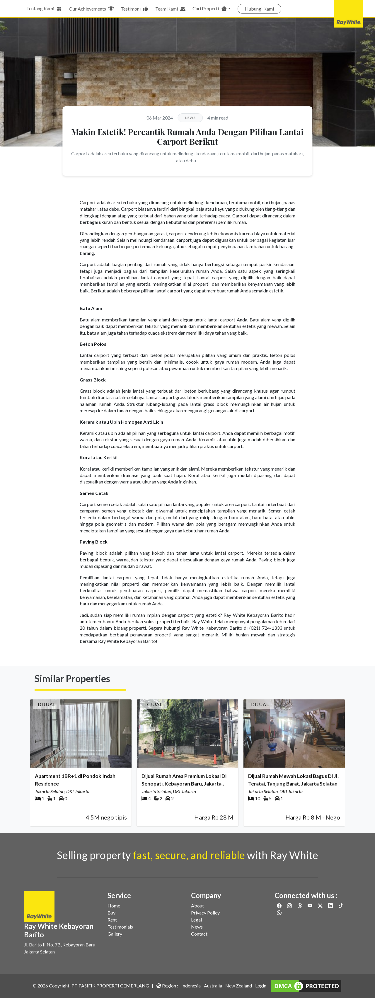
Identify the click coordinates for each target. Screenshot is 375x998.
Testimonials (120, 926)
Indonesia (191, 985)
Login (260, 985)
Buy (111, 912)
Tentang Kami (44, 8)
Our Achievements (91, 9)
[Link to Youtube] (310, 905)
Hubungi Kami (259, 8)
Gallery (115, 933)
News (197, 926)
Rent (112, 919)
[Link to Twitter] (320, 905)
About (197, 905)
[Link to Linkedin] (331, 905)
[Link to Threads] (300, 905)
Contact (199, 933)
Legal (196, 919)
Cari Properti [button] (209, 8)
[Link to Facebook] (279, 905)
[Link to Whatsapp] (279, 912)
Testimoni (134, 9)
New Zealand (238, 985)
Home (114, 905)
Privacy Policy (205, 912)
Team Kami (170, 9)
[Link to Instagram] (290, 905)
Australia (213, 985)
